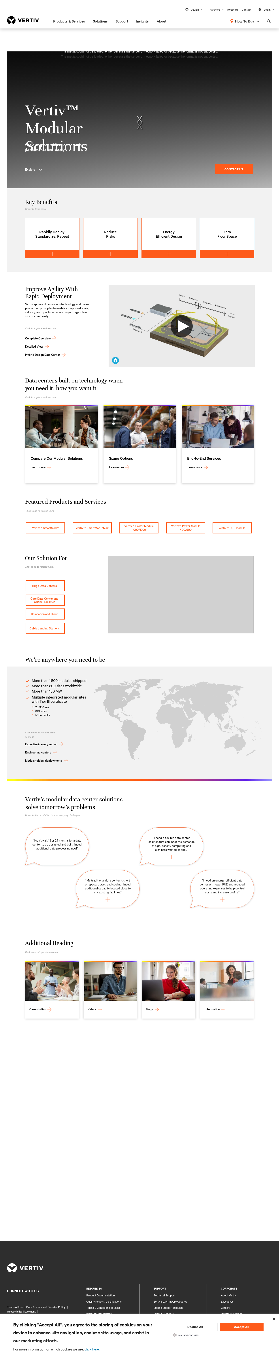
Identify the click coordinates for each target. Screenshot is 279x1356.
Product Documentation (100, 1295)
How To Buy (244, 21)
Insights (142, 21)
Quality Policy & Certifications (104, 1301)
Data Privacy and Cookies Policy (46, 1307)
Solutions (100, 21)
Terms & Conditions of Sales (103, 1307)
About (161, 21)
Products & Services (69, 21)
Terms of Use (15, 1307)
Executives (227, 1301)
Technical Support (164, 1295)
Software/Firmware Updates (170, 1301)
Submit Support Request (168, 1307)
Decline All (195, 1327)
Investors (232, 9)
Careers (225, 1307)
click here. (92, 1349)
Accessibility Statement (21, 1311)
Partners (214, 9)
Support (122, 21)
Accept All (241, 1327)
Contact (246, 9)
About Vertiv (228, 1295)
